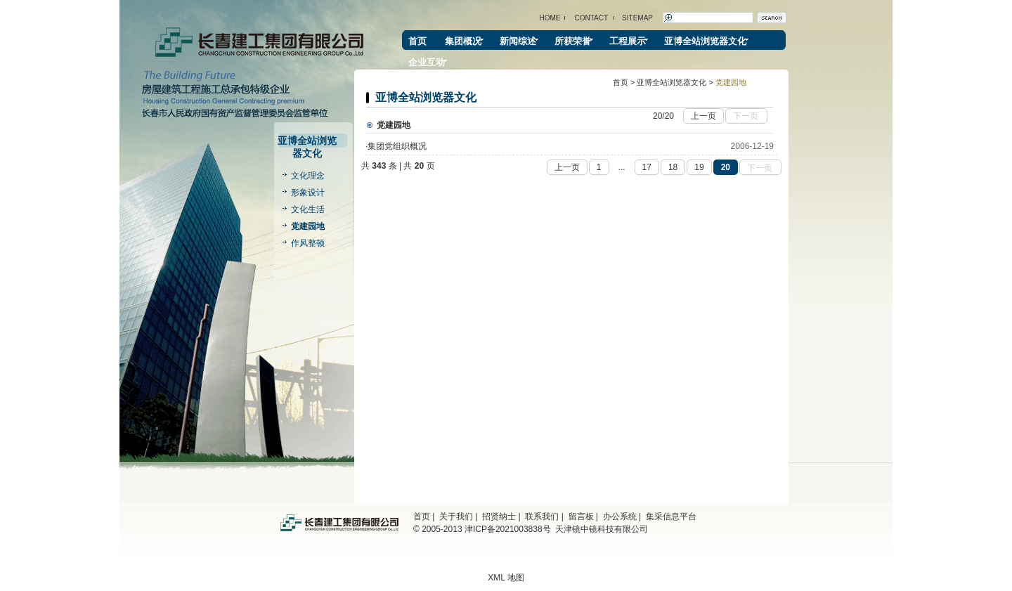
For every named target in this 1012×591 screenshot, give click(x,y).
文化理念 (308, 176)
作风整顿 (308, 243)
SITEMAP (637, 18)
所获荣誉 (572, 41)
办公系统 (620, 516)
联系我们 (542, 516)
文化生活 (308, 209)
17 (646, 167)
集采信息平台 (671, 516)
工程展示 (627, 41)
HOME (550, 18)
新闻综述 (518, 41)
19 (698, 167)
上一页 (705, 114)
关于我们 (456, 516)
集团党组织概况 (397, 146)
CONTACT (592, 18)
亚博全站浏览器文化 (705, 41)
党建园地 (308, 226)
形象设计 (308, 192)
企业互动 (426, 62)
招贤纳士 (499, 516)
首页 (417, 41)
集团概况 (463, 41)
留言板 (581, 516)
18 (672, 167)
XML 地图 (506, 578)
